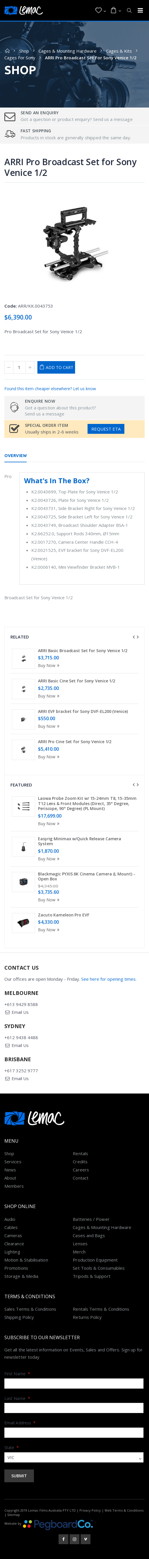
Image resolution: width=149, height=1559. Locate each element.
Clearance (14, 1243)
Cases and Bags (89, 1235)
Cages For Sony (19, 57)
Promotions (16, 1268)
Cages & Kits (119, 51)
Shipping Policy (19, 1317)
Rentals (80, 1153)
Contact (80, 1178)
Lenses (80, 1243)
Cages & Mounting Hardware (68, 51)
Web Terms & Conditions (124, 1510)
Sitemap (13, 1514)
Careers (81, 1170)
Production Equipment (95, 1260)
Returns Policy (87, 1317)
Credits (80, 1161)
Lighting (12, 1252)
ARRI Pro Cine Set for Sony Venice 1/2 (74, 741)
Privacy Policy (90, 1510)
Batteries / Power (91, 1219)
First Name (17, 1373)
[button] (100, 10)
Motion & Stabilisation (26, 1260)
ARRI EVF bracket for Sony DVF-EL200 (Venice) (83, 711)
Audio (9, 1219)
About (10, 1178)
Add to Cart (59, 367)
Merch (79, 1252)
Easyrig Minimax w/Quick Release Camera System (79, 841)
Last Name (17, 1398)
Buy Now (49, 665)
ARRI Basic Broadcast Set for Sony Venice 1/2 (82, 650)
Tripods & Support (91, 1276)
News (10, 1170)
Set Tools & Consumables (99, 1268)
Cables (11, 1227)
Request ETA (106, 429)
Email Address (20, 1423)
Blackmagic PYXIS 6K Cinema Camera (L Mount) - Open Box (86, 876)
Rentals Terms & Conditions (101, 1309)
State (11, 1447)
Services (12, 1161)
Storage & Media (21, 1276)
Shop (24, 51)
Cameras (13, 1235)
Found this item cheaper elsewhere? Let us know (50, 388)
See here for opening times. (109, 979)
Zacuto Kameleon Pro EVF (63, 915)
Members (14, 1186)
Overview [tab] (15, 455)
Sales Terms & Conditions (30, 1309)
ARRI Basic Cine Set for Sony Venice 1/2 (76, 681)
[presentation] (134, 637)
